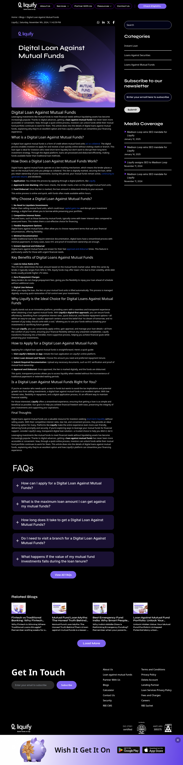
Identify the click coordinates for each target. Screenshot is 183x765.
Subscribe (66, 685)
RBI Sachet (147, 705)
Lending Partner (150, 685)
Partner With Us (83, 6)
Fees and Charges (151, 695)
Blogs (106, 685)
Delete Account (149, 679)
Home (14, 17)
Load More (91, 643)
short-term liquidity (96, 419)
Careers (145, 700)
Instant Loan (131, 45)
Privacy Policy (148, 674)
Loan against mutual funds (117, 674)
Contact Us (123, 6)
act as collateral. (93, 143)
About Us (45, 6)
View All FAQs (63, 575)
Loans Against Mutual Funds (139, 64)
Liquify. (92, 180)
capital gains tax (72, 208)
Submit (132, 109)
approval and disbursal (77, 249)
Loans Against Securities (137, 55)
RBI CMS (107, 705)
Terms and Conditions (153, 669)
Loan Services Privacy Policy (156, 690)
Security (107, 700)
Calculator (108, 690)
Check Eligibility (152, 6)
